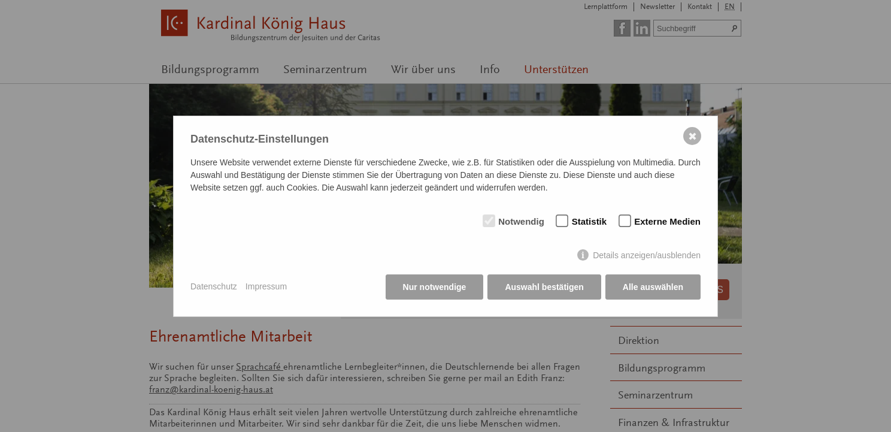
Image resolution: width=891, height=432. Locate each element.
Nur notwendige (434, 287)
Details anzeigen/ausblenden (647, 255)
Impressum (266, 286)
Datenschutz (213, 286)
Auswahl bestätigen (544, 287)
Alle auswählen (653, 287)
